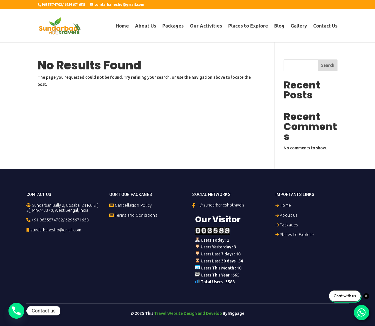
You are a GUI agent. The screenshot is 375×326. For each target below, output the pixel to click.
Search (327, 65)
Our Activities (206, 26)
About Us (145, 26)
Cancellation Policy (133, 205)
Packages (173, 26)
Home (122, 26)
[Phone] (16, 311)
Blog (279, 26)
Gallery (299, 26)
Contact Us (325, 26)
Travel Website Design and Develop (188, 313)
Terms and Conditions (136, 215)
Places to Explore (248, 26)
